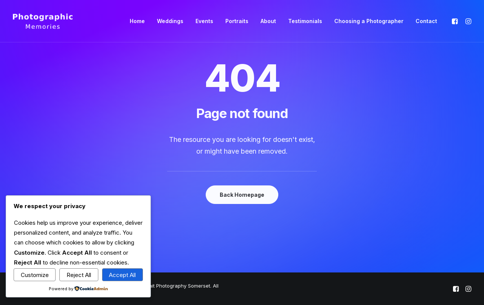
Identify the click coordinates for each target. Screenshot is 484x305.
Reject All (79, 275)
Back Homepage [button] (242, 194)
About (268, 21)
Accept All (122, 275)
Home (137, 21)
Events (204, 21)
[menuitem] (137, 21)
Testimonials (305, 21)
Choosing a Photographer (368, 21)
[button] (456, 21)
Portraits (236, 21)
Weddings (170, 21)
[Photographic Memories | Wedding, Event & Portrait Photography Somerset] (43, 21)
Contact (426, 21)
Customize (35, 275)
